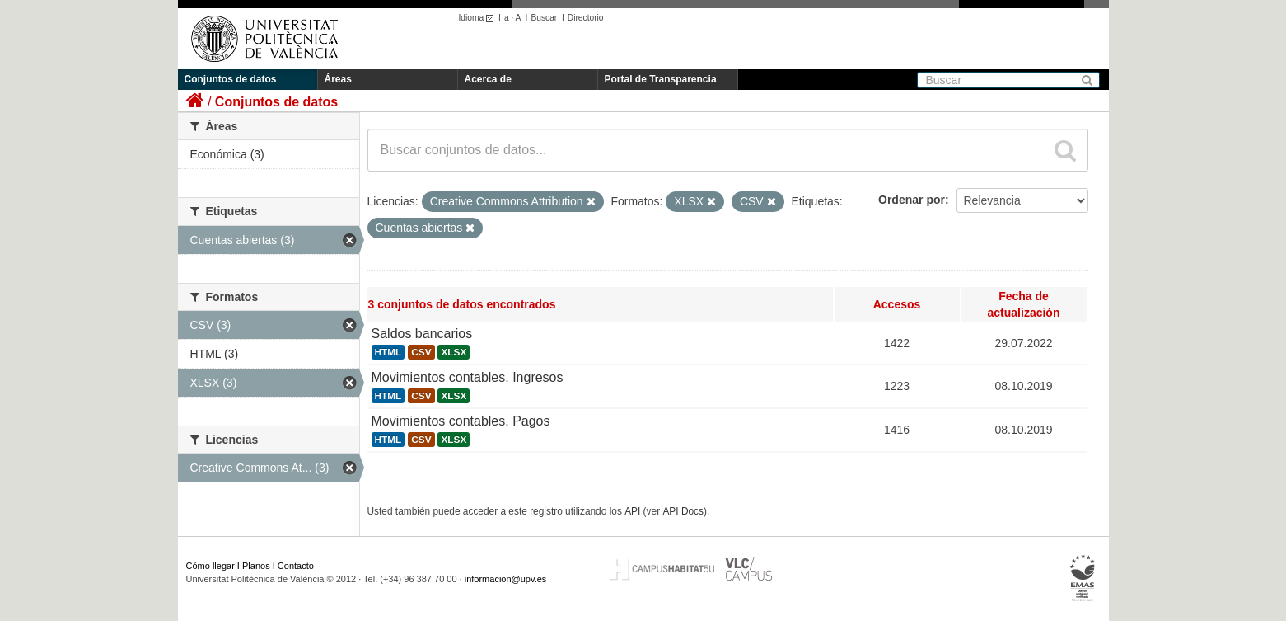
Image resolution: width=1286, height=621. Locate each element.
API (632, 511)
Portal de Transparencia (661, 79)
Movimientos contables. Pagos (461, 421)
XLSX (453, 352)
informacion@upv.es (506, 579)
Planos (256, 566)
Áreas (338, 79)
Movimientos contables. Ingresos (468, 377)
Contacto (296, 566)
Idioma (479, 17)
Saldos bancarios (422, 334)
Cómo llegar (210, 566)
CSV (421, 352)
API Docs (683, 511)
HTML (388, 352)
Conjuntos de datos (231, 79)
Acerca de (488, 79)
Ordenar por (911, 199)
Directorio (586, 17)
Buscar (544, 17)
